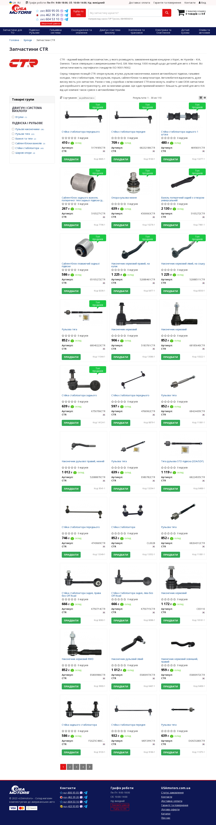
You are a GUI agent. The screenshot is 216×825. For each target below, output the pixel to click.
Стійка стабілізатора (123, 527)
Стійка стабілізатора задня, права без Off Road (81, 594)
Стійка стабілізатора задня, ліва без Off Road (132, 594)
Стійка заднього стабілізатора (79, 724)
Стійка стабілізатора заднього (79, 395)
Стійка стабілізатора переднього (81, 131)
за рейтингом (86, 97)
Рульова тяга (69, 329)
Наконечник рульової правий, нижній (83, 461)
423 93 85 (69, 806)
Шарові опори (25, 152)
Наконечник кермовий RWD (77, 659)
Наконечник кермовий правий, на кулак (130, 265)
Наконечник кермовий (124, 329)
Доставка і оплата (139, 2)
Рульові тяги (24, 133)
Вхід (202, 2)
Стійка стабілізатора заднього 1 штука (179, 133)
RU (19, 2)
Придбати (71, 159)
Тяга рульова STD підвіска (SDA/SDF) (182, 461)
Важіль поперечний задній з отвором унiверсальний (182, 199)
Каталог (166, 813)
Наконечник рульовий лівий (127, 659)
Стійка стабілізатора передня (128, 131)
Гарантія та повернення (167, 2)
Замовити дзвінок (120, 805)
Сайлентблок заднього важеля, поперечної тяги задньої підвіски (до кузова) (83, 199)
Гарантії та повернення (174, 805)
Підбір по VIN (78, 13)
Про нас (165, 817)
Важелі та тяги (25, 138)
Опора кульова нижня (124, 197)
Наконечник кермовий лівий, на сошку (183, 263)
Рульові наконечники (29, 129)
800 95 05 (48, 11)
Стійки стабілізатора (29, 148)
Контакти (189, 2)
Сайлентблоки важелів (30, 143)
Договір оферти (170, 809)
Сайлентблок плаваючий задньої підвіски (81, 265)
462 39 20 (48, 15)
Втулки (21, 117)
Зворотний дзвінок (50, 23)
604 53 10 (48, 19)
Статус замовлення (172, 792)
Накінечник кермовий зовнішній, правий (179, 660)
